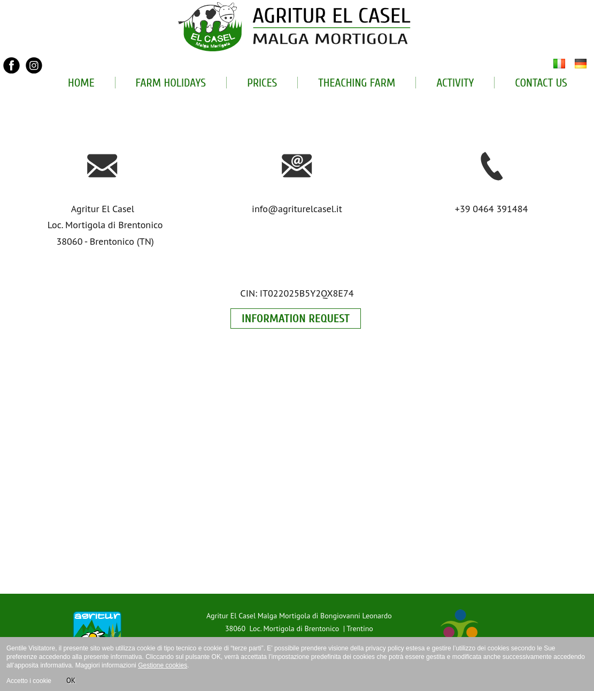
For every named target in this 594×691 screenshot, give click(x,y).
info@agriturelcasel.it (297, 209)
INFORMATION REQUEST (296, 318)
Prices (262, 83)
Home (81, 83)
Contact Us (541, 83)
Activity (455, 83)
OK (70, 680)
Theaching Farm (356, 83)
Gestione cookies (162, 665)
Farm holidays (171, 83)
